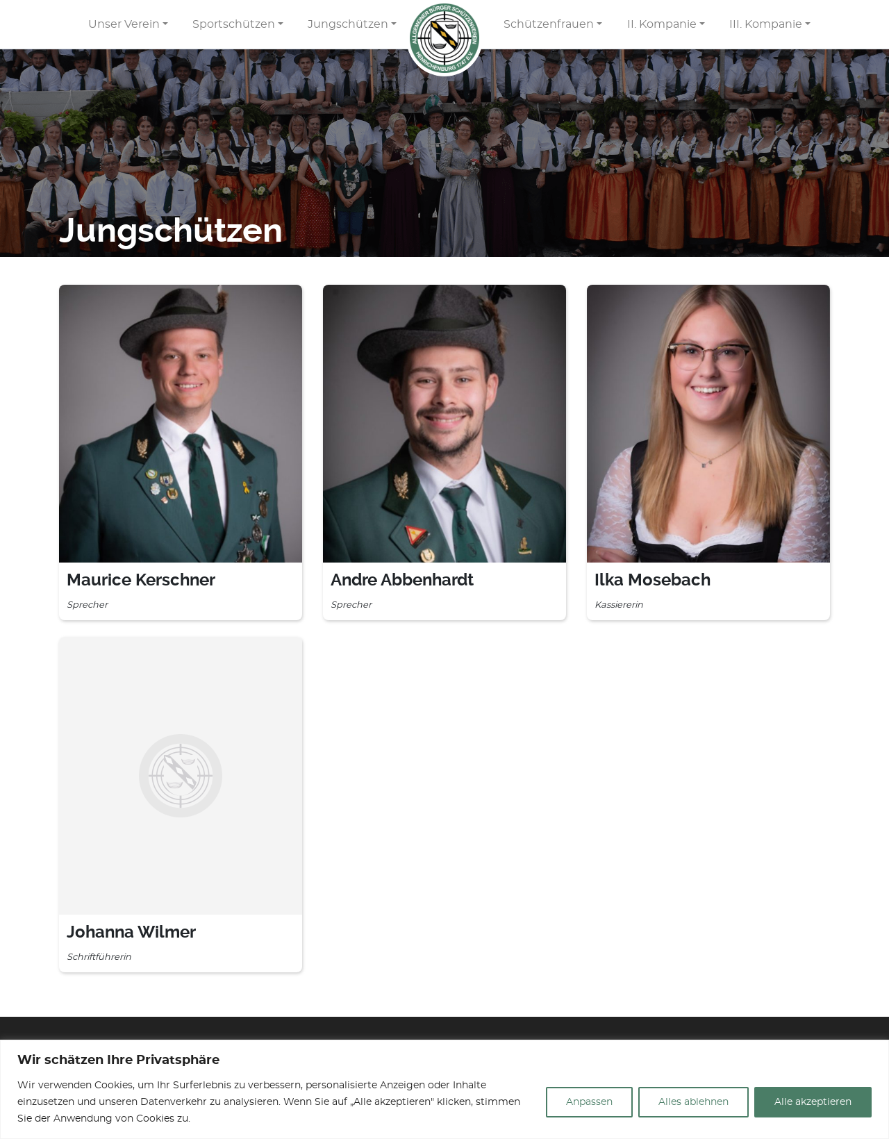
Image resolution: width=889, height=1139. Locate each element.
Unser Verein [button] (124, 24)
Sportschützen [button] (233, 24)
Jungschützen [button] (348, 24)
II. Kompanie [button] (662, 24)
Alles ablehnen (693, 1102)
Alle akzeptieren (812, 1102)
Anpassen (589, 1102)
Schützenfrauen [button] (549, 24)
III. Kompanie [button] (765, 24)
